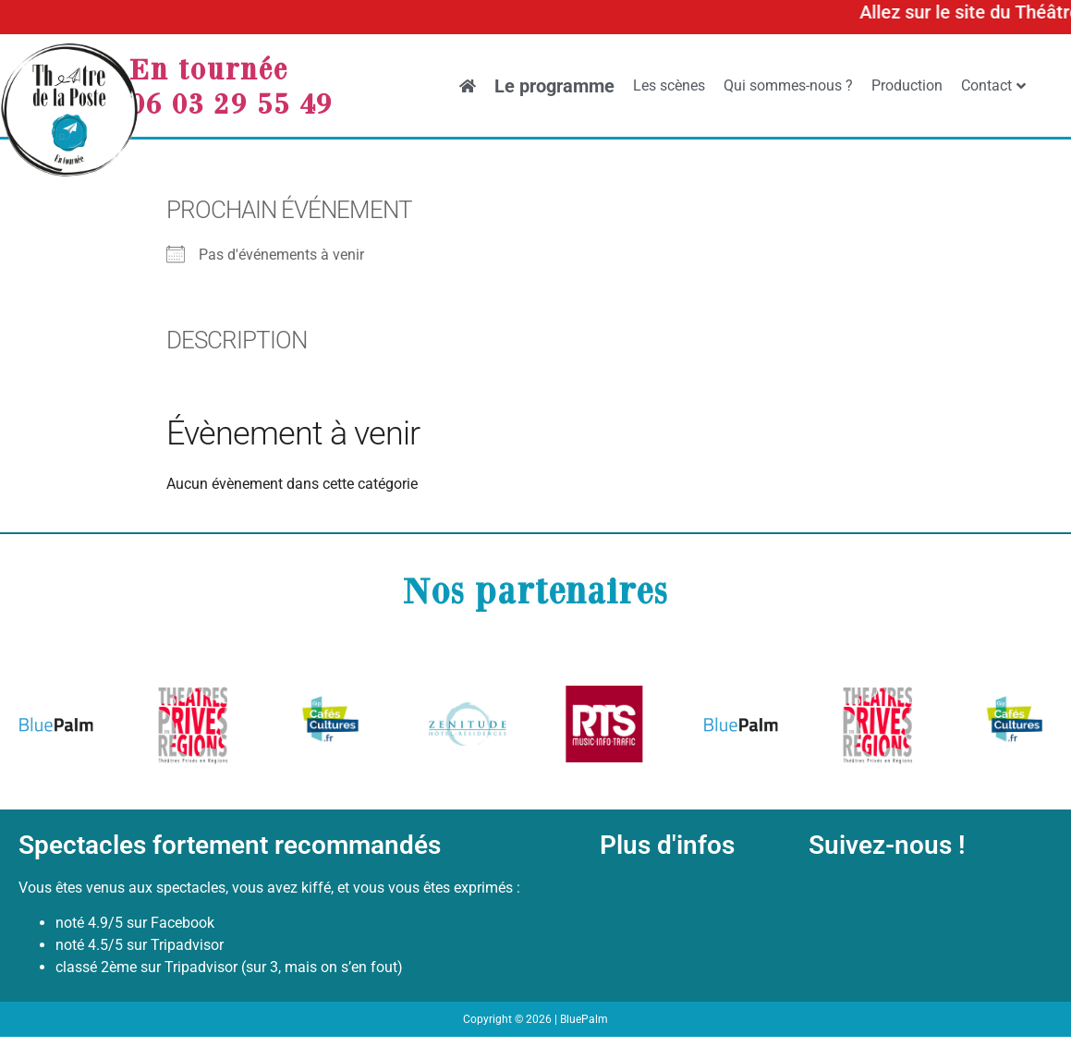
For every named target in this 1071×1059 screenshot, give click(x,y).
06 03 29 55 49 (231, 102)
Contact (993, 85)
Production (907, 85)
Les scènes (669, 85)
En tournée (208, 68)
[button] (39, 727)
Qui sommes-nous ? (788, 85)
